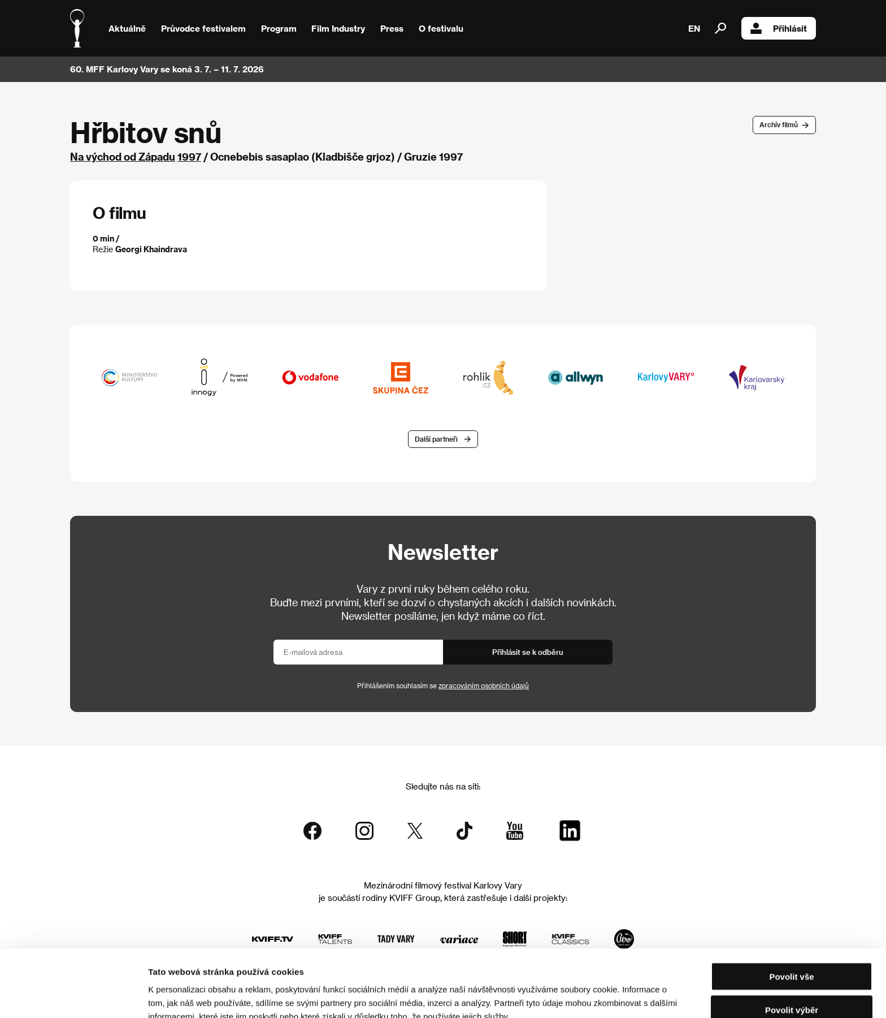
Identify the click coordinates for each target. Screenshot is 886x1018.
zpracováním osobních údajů (483, 685)
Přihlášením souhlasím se (443, 685)
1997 (189, 156)
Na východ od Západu (122, 156)
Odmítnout (791, 985)
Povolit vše (791, 919)
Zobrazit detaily (594, 995)
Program (279, 28)
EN (694, 28)
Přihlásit (778, 28)
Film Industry (338, 28)
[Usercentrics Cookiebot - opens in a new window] (73, 995)
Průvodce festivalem (203, 28)
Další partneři (436, 439)
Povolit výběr (791, 952)
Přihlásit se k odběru (527, 652)
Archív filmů (778, 124)
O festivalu (441, 28)
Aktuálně (127, 28)
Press (391, 28)
